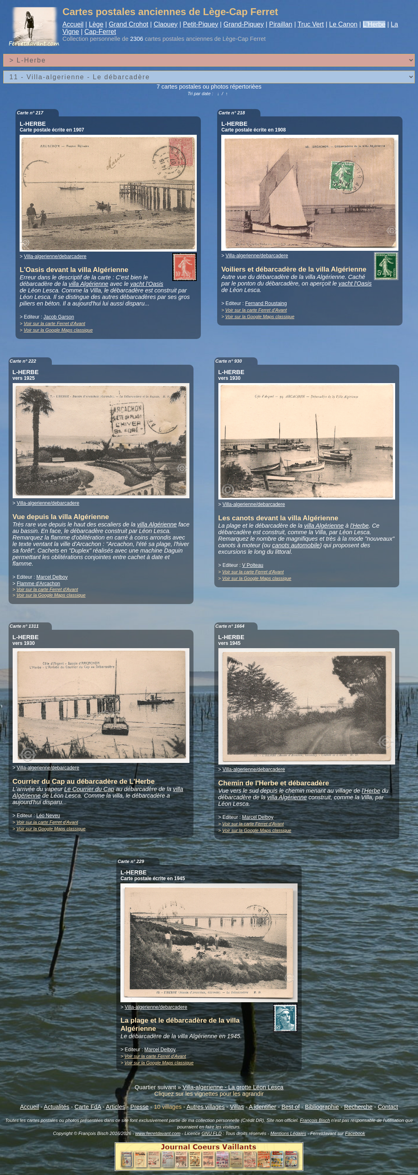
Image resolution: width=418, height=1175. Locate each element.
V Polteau (252, 565)
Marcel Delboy (52, 577)
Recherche (358, 1107)
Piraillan (280, 24)
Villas (237, 1107)
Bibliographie (322, 1107)
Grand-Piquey (243, 24)
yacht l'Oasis (146, 284)
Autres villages (206, 1107)
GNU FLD (212, 1133)
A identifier (262, 1107)
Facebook (355, 1133)
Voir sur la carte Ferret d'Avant (54, 323)
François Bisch (315, 1120)
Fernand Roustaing (266, 303)
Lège (96, 24)
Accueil (73, 24)
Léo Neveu (48, 815)
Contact (388, 1107)
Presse (139, 1107)
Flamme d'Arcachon (38, 583)
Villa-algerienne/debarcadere (55, 256)
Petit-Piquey (200, 24)
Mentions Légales (288, 1133)
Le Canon (343, 24)
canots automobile (296, 545)
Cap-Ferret (100, 31)
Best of (290, 1107)
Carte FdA (88, 1107)
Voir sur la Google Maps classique (58, 330)
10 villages (168, 1107)
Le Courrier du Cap (89, 789)
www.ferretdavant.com (157, 1133)
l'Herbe (359, 525)
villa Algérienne (88, 284)
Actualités (56, 1107)
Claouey (165, 24)
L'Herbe (374, 24)
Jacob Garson (59, 317)
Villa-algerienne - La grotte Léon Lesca (232, 1087)
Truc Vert (311, 24)
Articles (115, 1107)
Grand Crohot (128, 24)
